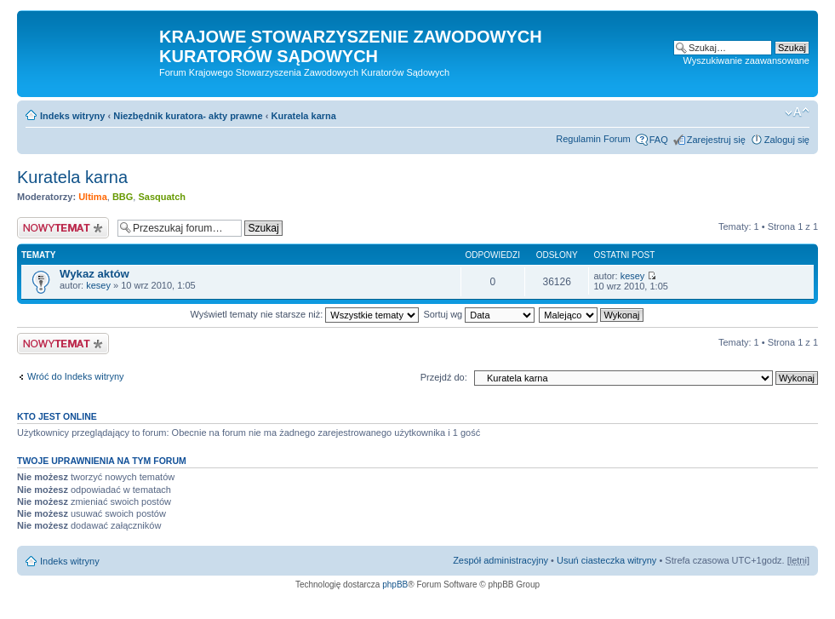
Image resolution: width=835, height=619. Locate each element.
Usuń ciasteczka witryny (606, 560)
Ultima (92, 197)
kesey (98, 285)
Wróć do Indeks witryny (75, 376)
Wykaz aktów (94, 273)
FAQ (658, 140)
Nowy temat (63, 227)
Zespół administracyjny (500, 560)
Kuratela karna (303, 116)
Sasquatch (162, 197)
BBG (122, 197)
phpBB (395, 584)
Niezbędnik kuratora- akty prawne (187, 116)
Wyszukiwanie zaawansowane (746, 60)
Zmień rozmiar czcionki (797, 112)
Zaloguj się (786, 140)
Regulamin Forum (593, 139)
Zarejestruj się (716, 140)
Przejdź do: (443, 377)
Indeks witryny (72, 116)
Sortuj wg (479, 314)
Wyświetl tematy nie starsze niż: (304, 314)
